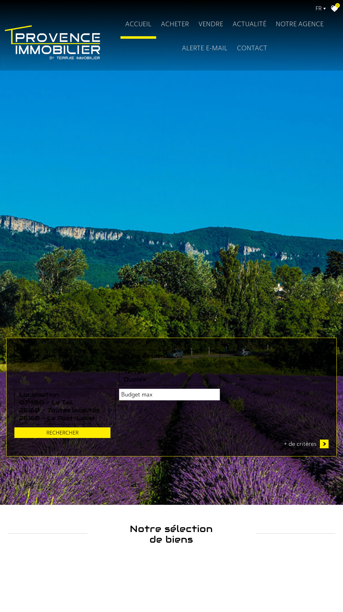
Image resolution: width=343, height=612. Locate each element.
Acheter (175, 24)
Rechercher (304, 504)
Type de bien (111, 493)
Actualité (249, 24)
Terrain (111, 508)
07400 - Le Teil (178, 501)
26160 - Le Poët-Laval (178, 516)
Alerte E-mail (204, 48)
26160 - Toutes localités (178, 508)
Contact (252, 48)
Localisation (178, 493)
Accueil (138, 24)
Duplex (111, 516)
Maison (111, 501)
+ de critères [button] (306, 528)
